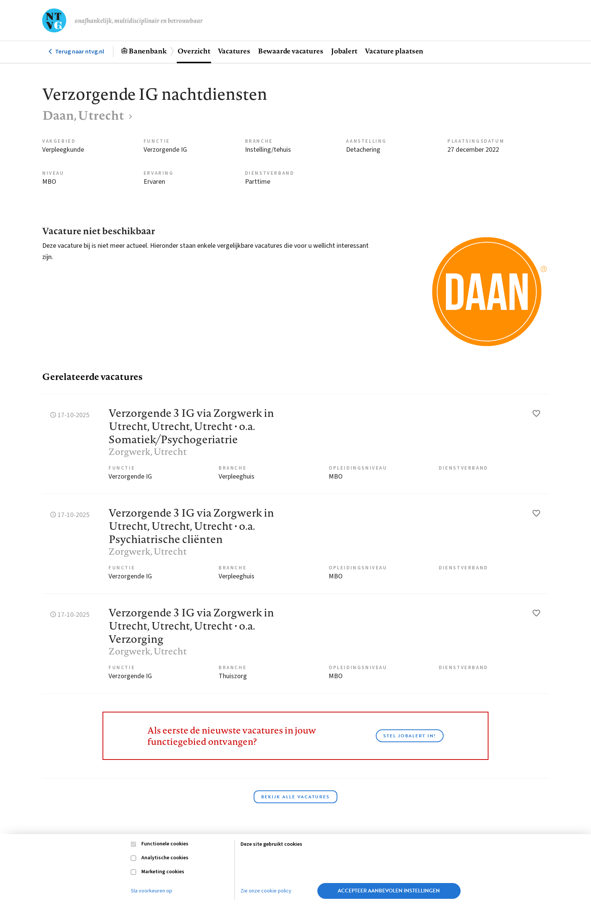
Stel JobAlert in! (409, 735)
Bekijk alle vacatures (295, 796)
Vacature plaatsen (394, 51)
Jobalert (344, 51)
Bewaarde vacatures (290, 51)
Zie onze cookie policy (265, 891)
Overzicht (194, 51)
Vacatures (234, 51)
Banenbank (148, 51)
